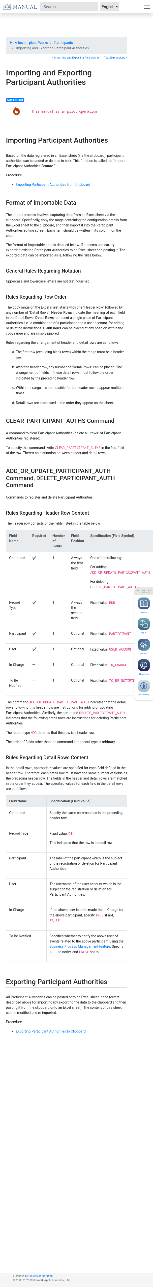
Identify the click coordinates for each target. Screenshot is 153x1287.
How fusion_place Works (29, 43)
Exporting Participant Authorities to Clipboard (51, 1031)
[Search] (69, 6)
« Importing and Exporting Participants (75, 57)
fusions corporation (41, 1276)
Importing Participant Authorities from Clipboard (53, 185)
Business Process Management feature (80, 946)
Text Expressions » (115, 57)
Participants (63, 43)
